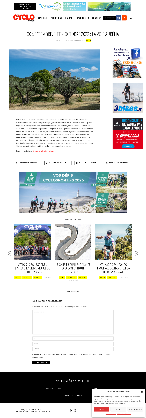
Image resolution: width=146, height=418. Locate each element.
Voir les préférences (135, 409)
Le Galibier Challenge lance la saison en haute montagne (73, 268)
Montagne (37, 277)
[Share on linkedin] (88, 163)
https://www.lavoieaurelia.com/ (44, 151)
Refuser (118, 409)
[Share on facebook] (27, 163)
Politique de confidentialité (124, 414)
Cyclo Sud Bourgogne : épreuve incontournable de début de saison (32, 268)
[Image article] (32, 242)
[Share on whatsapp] (118, 163)
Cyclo (88, 40)
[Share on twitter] (58, 163)
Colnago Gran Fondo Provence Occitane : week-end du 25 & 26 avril (113, 268)
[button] (142, 392)
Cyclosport (27, 277)
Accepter (102, 409)
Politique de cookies (111, 414)
